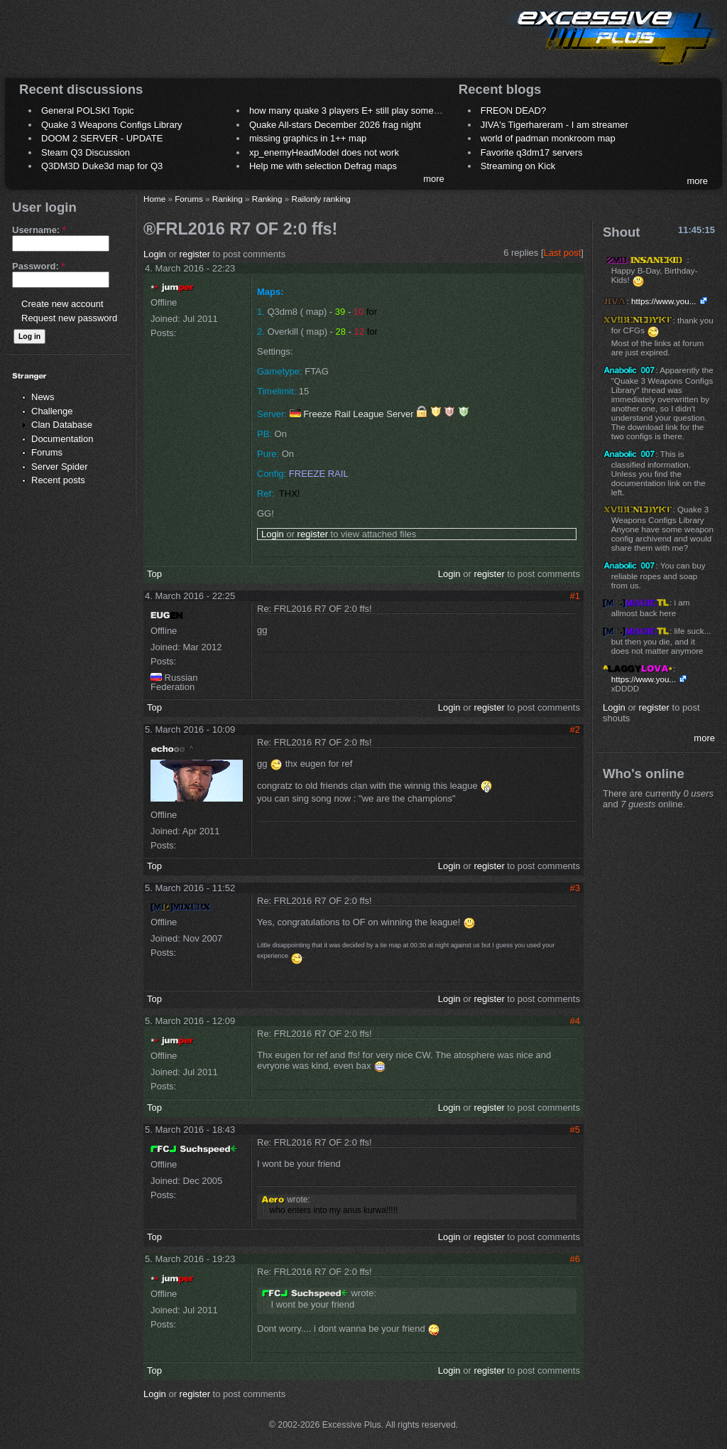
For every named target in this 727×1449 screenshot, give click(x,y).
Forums (46, 452)
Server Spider (59, 466)
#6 (575, 1259)
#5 (575, 1129)
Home (154, 198)
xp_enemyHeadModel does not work (324, 152)
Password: (38, 266)
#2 (575, 729)
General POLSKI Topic (87, 110)
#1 (575, 596)
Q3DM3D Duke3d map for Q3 (102, 166)
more (433, 178)
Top (154, 574)
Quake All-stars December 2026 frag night (335, 124)
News (43, 397)
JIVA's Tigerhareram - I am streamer (554, 124)
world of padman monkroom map (548, 138)
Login (154, 254)
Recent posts (58, 480)
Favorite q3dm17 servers (532, 152)
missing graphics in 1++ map (307, 138)
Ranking (227, 198)
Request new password (69, 318)
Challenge (52, 411)
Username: (39, 230)
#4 (575, 1021)
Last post (562, 252)
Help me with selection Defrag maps (323, 166)
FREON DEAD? (513, 110)
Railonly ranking (321, 198)
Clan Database (61, 424)
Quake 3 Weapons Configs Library (111, 124)
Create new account (62, 303)
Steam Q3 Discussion (85, 152)
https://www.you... (663, 301)
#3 (575, 888)
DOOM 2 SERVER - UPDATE (102, 138)
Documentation (62, 438)
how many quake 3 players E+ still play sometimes (352, 110)
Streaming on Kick (518, 166)
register (195, 254)
